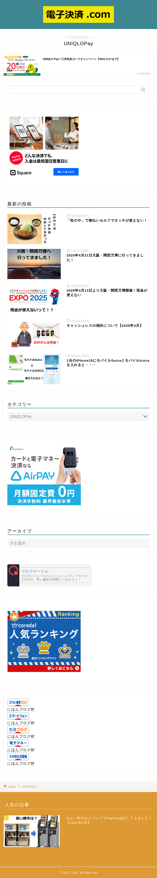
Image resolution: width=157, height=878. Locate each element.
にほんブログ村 (21, 709)
